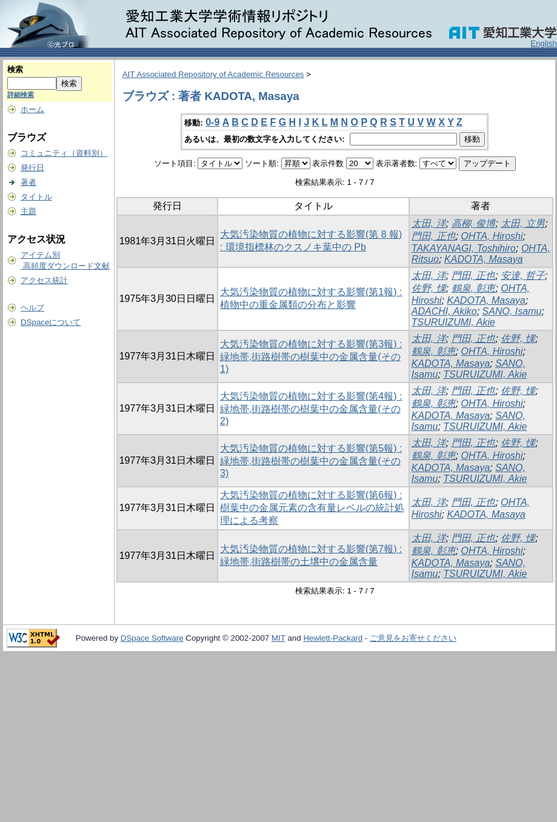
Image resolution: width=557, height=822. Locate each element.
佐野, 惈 (429, 288)
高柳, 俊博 (474, 223)
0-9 (212, 122)
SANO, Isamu (512, 311)
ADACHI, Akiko (444, 311)
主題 (28, 211)
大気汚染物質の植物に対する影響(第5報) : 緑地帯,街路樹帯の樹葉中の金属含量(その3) (311, 460)
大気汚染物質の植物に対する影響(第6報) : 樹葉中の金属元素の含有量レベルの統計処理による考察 (312, 508)
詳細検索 (20, 94)
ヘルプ (32, 307)
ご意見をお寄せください (413, 638)
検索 (15, 69)
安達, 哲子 (523, 275)
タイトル (36, 196)
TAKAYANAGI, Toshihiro (464, 248)
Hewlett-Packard (332, 638)
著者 (28, 182)
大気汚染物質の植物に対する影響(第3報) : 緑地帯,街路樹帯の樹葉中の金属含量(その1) (311, 356)
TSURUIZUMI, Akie (453, 322)
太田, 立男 (523, 223)
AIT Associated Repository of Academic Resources (213, 74)
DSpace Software (152, 638)
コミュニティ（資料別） (64, 153)
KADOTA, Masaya (483, 259)
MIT (278, 638)
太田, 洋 (429, 223)
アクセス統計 (44, 280)
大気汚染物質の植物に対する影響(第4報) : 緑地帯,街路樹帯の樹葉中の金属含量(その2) (311, 408)
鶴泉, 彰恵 (474, 288)
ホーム (32, 109)
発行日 (32, 167)
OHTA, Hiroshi (492, 236)
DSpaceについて (51, 322)
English (543, 43)
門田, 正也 (434, 236)
